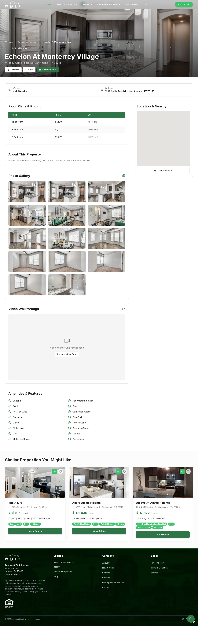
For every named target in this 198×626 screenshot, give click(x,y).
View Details (35, 531)
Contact (105, 587)
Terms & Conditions (160, 568)
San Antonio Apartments (28, 42)
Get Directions (163, 170)
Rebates (106, 577)
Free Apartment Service (108, 4)
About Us (106, 563)
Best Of (87, 4)
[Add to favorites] (60, 471)
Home (49, 4)
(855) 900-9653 (12, 574)
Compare (13, 69)
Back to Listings (17, 48)
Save (29, 69)
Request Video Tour (66, 354)
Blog (56, 576)
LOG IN (183, 4)
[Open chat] (191, 619)
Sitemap (154, 573)
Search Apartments (67, 4)
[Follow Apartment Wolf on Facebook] (183, 619)
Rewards (106, 573)
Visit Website (20, 91)
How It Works (132, 4)
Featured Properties (63, 571)
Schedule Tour (47, 69)
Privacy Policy (157, 563)
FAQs (147, 4)
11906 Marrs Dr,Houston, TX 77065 (14, 569)
